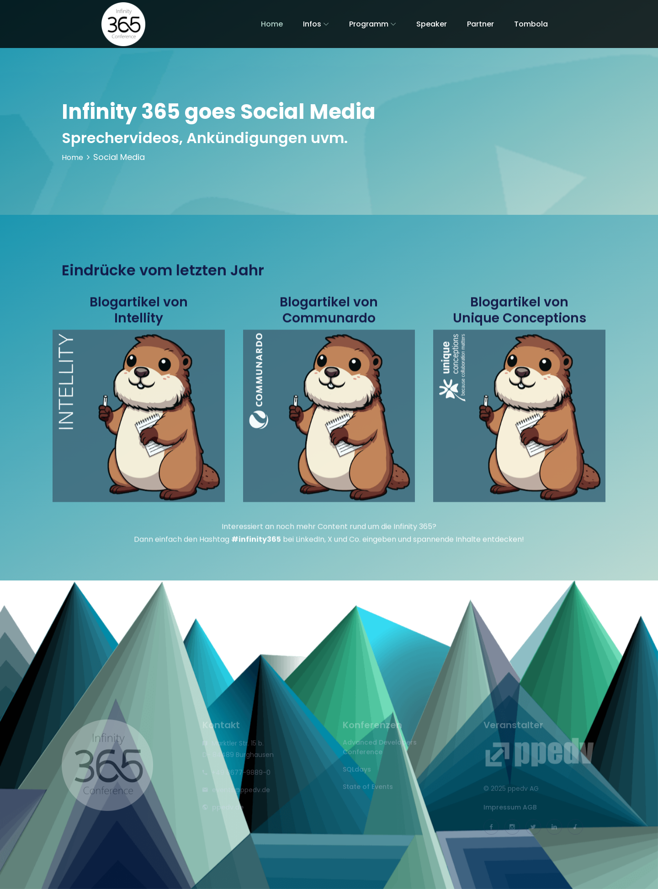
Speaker (431, 24)
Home (272, 24)
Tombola (531, 24)
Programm (368, 24)
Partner (480, 24)
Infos (312, 24)
